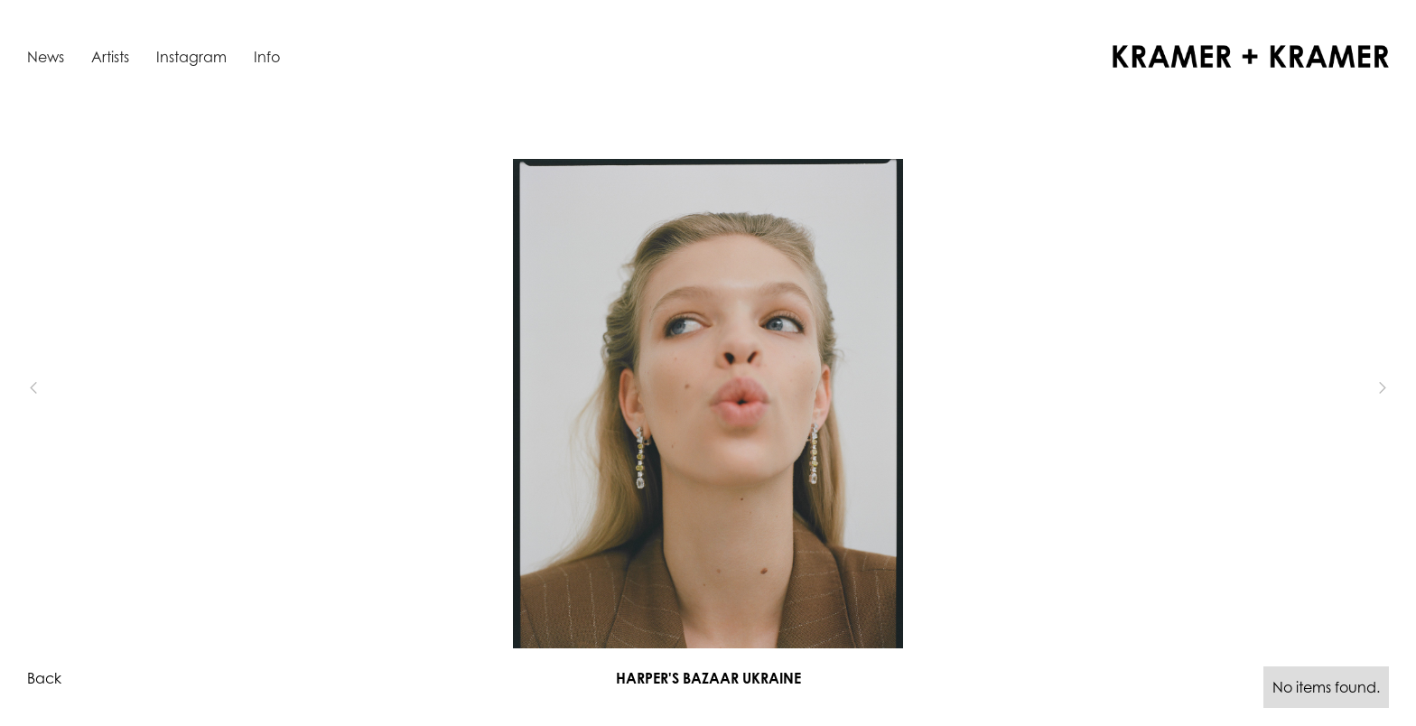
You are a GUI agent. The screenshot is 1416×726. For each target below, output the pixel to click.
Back (44, 678)
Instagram (191, 57)
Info (267, 57)
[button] (63, 387)
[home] (1251, 56)
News (45, 57)
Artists (110, 57)
